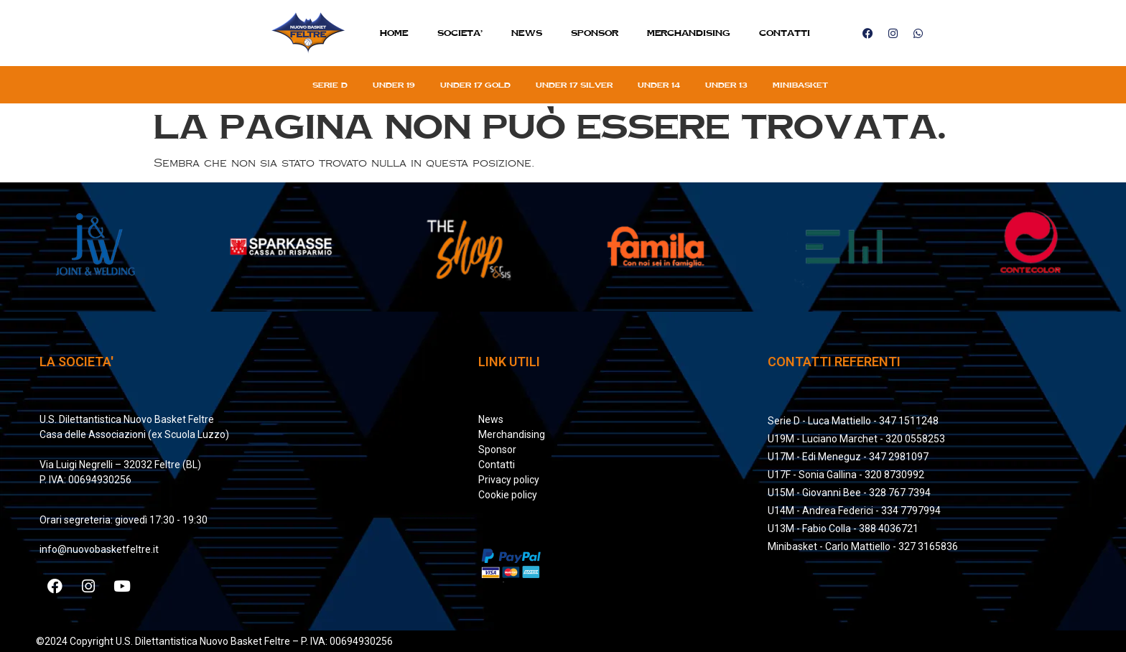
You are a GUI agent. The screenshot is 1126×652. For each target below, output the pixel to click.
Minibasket (800, 84)
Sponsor (594, 32)
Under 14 (659, 84)
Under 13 (726, 84)
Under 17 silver (574, 84)
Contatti (784, 32)
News (526, 32)
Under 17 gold (475, 84)
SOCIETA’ (460, 32)
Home (394, 32)
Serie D (330, 84)
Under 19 (394, 84)
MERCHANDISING (688, 32)
